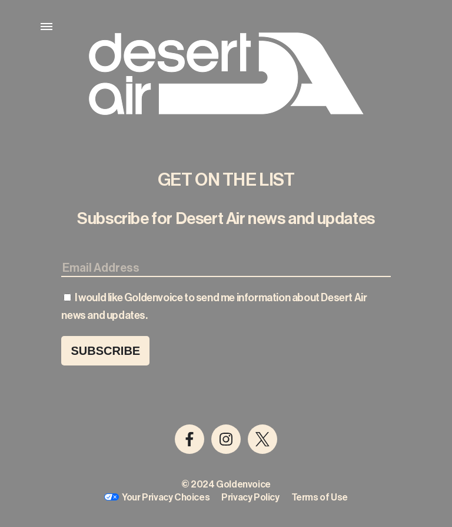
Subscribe (105, 350)
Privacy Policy (250, 497)
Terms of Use (319, 497)
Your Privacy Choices (166, 497)
